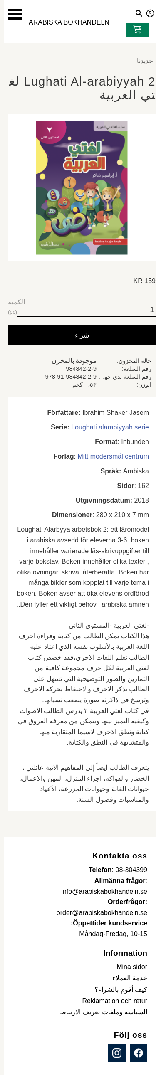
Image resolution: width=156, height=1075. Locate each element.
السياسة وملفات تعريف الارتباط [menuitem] (100, 1012)
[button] (11, 14)
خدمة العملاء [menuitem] (126, 977)
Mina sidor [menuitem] (128, 966)
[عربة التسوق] (132, 30)
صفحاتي (147, 12)
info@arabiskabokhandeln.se (100, 891)
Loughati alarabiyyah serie (106, 427)
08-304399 (127, 869)
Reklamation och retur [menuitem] (111, 1000)
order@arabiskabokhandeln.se (98, 912)
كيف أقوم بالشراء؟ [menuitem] (117, 989)
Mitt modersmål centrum (109, 456)
